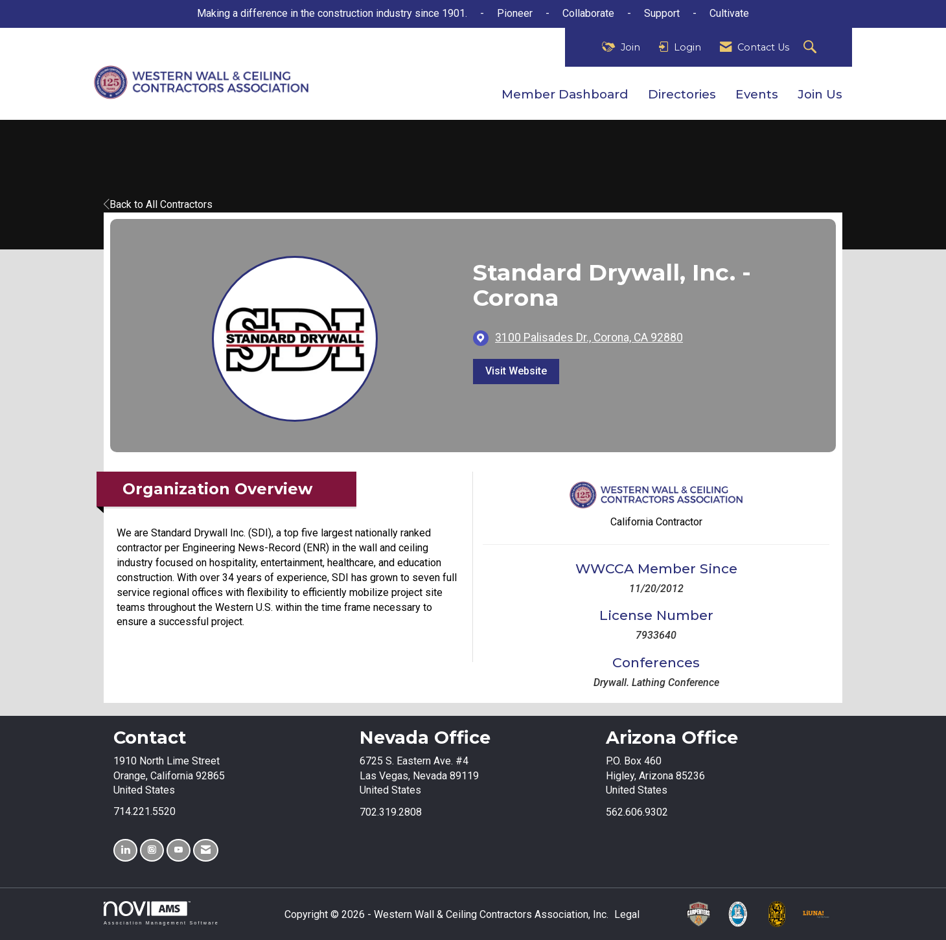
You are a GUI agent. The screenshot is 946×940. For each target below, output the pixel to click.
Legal (627, 914)
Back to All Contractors (158, 204)
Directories (682, 94)
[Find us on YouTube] (178, 850)
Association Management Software (161, 913)
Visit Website (516, 371)
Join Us (820, 94)
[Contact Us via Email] (205, 850)
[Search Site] (811, 48)
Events (756, 94)
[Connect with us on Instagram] (152, 850)
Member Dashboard (565, 94)
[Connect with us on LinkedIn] (125, 850)
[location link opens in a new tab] (589, 338)
